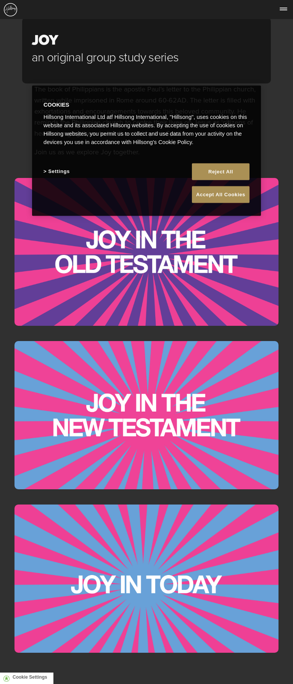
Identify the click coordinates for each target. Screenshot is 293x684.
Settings (59, 171)
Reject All (220, 171)
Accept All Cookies (220, 194)
